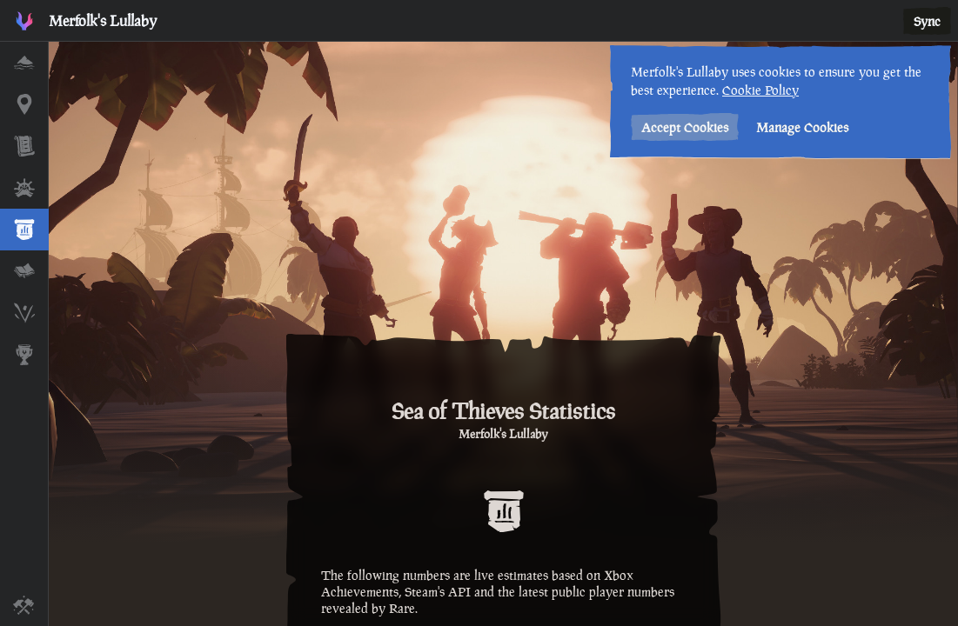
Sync (927, 21)
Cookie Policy (758, 90)
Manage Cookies (800, 127)
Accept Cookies (683, 127)
